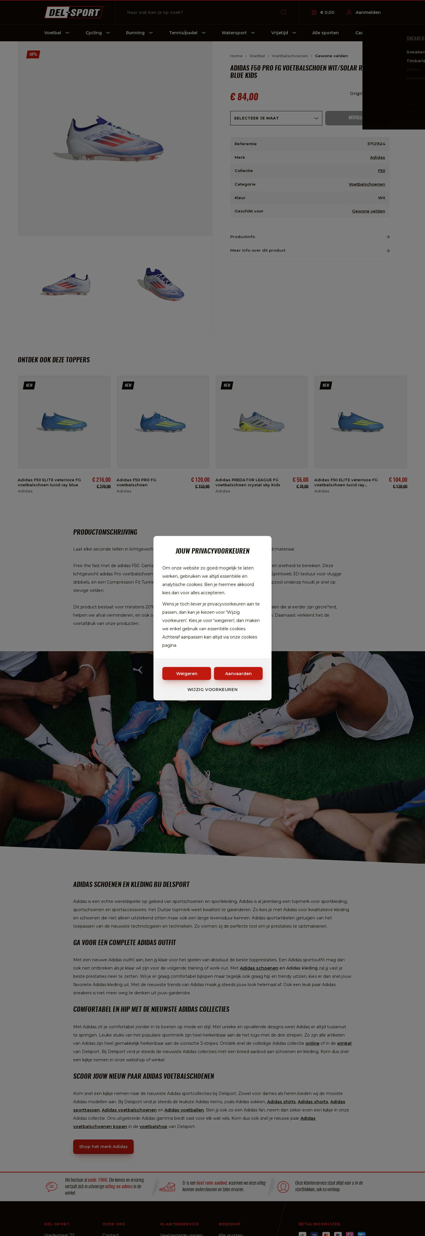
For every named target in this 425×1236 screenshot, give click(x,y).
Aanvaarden (238, 673)
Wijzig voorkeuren (212, 689)
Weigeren (186, 673)
